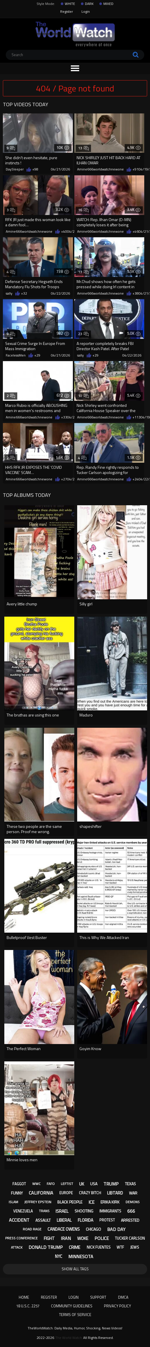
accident (19, 1219)
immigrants (110, 1211)
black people (69, 1202)
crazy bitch (90, 1193)
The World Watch (68, 1337)
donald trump (46, 1247)
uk (81, 1184)
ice (91, 1202)
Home (24, 1297)
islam (13, 1202)
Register (66, 11)
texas (130, 1184)
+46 (135, 231)
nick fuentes (99, 1247)
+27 (64, 479)
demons (133, 1202)
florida (85, 1220)
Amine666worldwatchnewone (100, 169)
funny (17, 1193)
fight (49, 1238)
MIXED (108, 4)
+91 (135, 169)
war (133, 1193)
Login (85, 11)
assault (43, 1220)
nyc (58, 1256)
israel (62, 1211)
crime (74, 1247)
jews (134, 1247)
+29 (37, 355)
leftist (67, 1183)
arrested (130, 1220)
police (101, 1238)
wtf (120, 1247)
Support (98, 1297)
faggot (19, 1184)
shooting (84, 1211)
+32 (24, 293)
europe (66, 1193)
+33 (64, 417)
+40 (64, 231)
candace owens (64, 1229)
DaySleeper (15, 169)
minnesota (80, 1256)
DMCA (123, 1297)
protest (107, 1220)
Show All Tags (75, 1269)
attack (16, 1247)
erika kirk (109, 1202)
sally (9, 293)
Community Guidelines (71, 1306)
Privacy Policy (117, 1306)
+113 (136, 417)
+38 (135, 293)
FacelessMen (16, 355)
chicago (93, 1229)
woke (82, 1238)
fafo (51, 1183)
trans (44, 1211)
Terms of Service (75, 1314)
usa (93, 1184)
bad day (116, 1229)
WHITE (70, 4)
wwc (36, 1183)
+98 (35, 169)
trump (111, 1183)
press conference (21, 1238)
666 (131, 1211)
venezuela (23, 1211)
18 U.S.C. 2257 (27, 1306)
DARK (89, 4)
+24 (135, 479)
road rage (32, 1229)
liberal (64, 1220)
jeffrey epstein (37, 1202)
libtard (115, 1193)
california (41, 1192)
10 (83, 395)
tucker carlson (130, 1238)
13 (83, 148)
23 (83, 334)
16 (83, 210)
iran (66, 1238)
